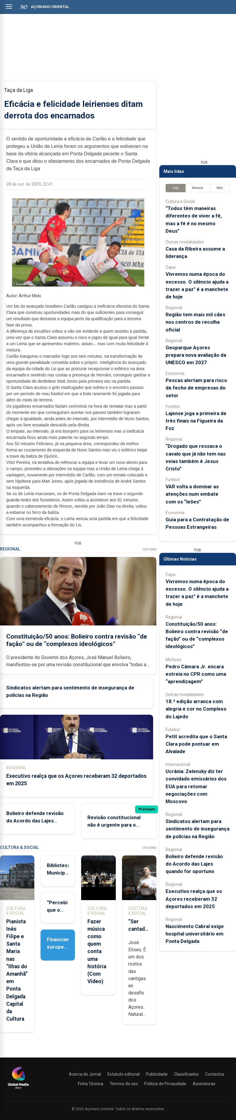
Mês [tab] (220, 188)
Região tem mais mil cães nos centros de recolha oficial (195, 322)
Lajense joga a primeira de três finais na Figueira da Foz (196, 420)
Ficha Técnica (90, 1083)
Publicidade (157, 1074)
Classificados (186, 1074)
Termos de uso (124, 1083)
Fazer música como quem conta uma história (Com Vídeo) (96, 952)
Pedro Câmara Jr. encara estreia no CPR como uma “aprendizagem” (196, 674)
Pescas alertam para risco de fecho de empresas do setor (196, 387)
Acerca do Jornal (85, 1074)
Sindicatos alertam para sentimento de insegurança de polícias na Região (197, 828)
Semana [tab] (197, 188)
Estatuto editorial (123, 1074)
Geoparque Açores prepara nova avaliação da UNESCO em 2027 (196, 355)
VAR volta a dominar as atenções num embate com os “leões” (192, 494)
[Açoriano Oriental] (18, 1089)
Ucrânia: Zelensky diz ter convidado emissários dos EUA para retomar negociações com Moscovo (196, 786)
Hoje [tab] (175, 188)
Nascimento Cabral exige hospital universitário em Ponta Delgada (195, 933)
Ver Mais (149, 549)
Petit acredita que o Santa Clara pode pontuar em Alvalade (196, 743)
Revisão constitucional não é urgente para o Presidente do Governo (114, 824)
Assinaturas (204, 1083)
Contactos (214, 1074)
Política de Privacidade (165, 1083)
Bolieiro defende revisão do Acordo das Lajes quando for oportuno (35, 820)
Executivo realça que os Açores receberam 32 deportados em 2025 (194, 898)
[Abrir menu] (9, 6)
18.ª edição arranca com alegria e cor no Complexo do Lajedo (196, 708)
